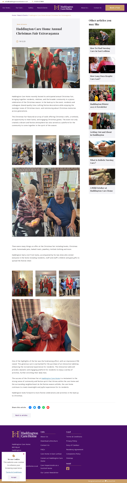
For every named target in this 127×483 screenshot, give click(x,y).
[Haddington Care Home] (63, 7)
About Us (44, 437)
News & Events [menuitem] (42, 8)
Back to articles (21, 415)
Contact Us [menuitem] (97, 8)
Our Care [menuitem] (19, 8)
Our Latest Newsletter (49, 473)
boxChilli (112, 481)
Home (14, 15)
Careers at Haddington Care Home (52, 459)
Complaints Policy (73, 454)
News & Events (22, 15)
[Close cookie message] (23, 454)
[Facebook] (67, 469)
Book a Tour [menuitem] (115, 8)
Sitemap (69, 458)
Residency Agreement (74, 449)
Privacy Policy (71, 441)
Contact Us (45, 445)
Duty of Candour (72, 445)
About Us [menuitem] (84, 8)
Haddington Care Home (50, 378)
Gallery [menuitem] (30, 8)
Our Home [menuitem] (7, 8)
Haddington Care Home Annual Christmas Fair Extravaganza (50, 15)
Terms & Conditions (74, 437)
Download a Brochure (49, 441)
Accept (13, 477)
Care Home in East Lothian (51, 454)
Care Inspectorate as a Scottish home (49, 466)
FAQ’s (43, 449)
